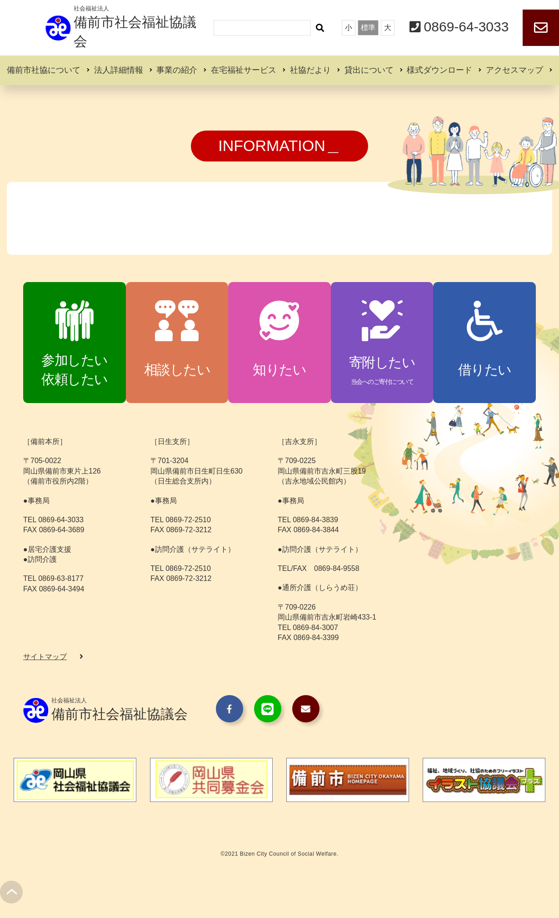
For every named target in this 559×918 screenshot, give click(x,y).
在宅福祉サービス (243, 70)
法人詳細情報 (118, 70)
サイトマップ (45, 657)
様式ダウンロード (439, 70)
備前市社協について (43, 70)
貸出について (369, 70)
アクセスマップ (514, 70)
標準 (368, 27)
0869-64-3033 (466, 26)
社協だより (310, 70)
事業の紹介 (176, 70)
